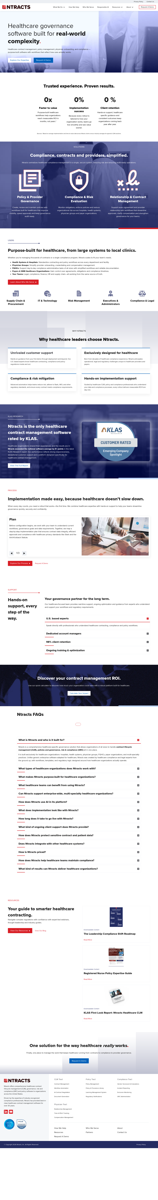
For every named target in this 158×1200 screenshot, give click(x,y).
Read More (88, 957)
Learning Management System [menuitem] (96, 1144)
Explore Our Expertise (19, 60)
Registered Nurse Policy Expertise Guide (108, 1007)
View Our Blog (40, 931)
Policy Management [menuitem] (92, 1136)
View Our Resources (20, 930)
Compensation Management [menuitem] (63, 1169)
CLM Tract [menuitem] (58, 1131)
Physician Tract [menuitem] (60, 1156)
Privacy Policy (141, 1196)
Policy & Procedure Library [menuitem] (95, 1140)
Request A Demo (147, 7)
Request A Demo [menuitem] (61, 1188)
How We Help (74, 7)
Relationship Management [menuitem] (63, 1161)
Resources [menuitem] (58, 1184)
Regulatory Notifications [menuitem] (94, 1148)
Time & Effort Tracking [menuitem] (61, 1165)
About (130, 7)
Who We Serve (88, 7)
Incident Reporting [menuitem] (123, 1140)
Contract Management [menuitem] (61, 1136)
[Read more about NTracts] (6, 1163)
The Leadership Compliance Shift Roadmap (110, 951)
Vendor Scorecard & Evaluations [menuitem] (128, 1136)
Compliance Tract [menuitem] (124, 1131)
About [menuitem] (119, 1180)
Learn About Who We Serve (23, 282)
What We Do (59, 7)
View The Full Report (19, 465)
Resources (117, 7)
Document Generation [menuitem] (61, 1148)
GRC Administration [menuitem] (123, 1148)
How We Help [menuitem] (60, 1180)
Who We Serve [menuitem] (92, 1180)
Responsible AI (103, 7)
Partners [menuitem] (89, 1184)
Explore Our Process (20, 563)
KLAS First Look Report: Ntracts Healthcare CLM (113, 1064)
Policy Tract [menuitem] (91, 1131)
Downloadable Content (91, 947)
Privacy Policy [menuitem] (138, 2)
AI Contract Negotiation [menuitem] (62, 1144)
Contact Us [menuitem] (150, 2)
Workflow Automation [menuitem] (61, 1140)
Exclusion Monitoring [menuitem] (124, 1144)
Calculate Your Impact (79, 693)
